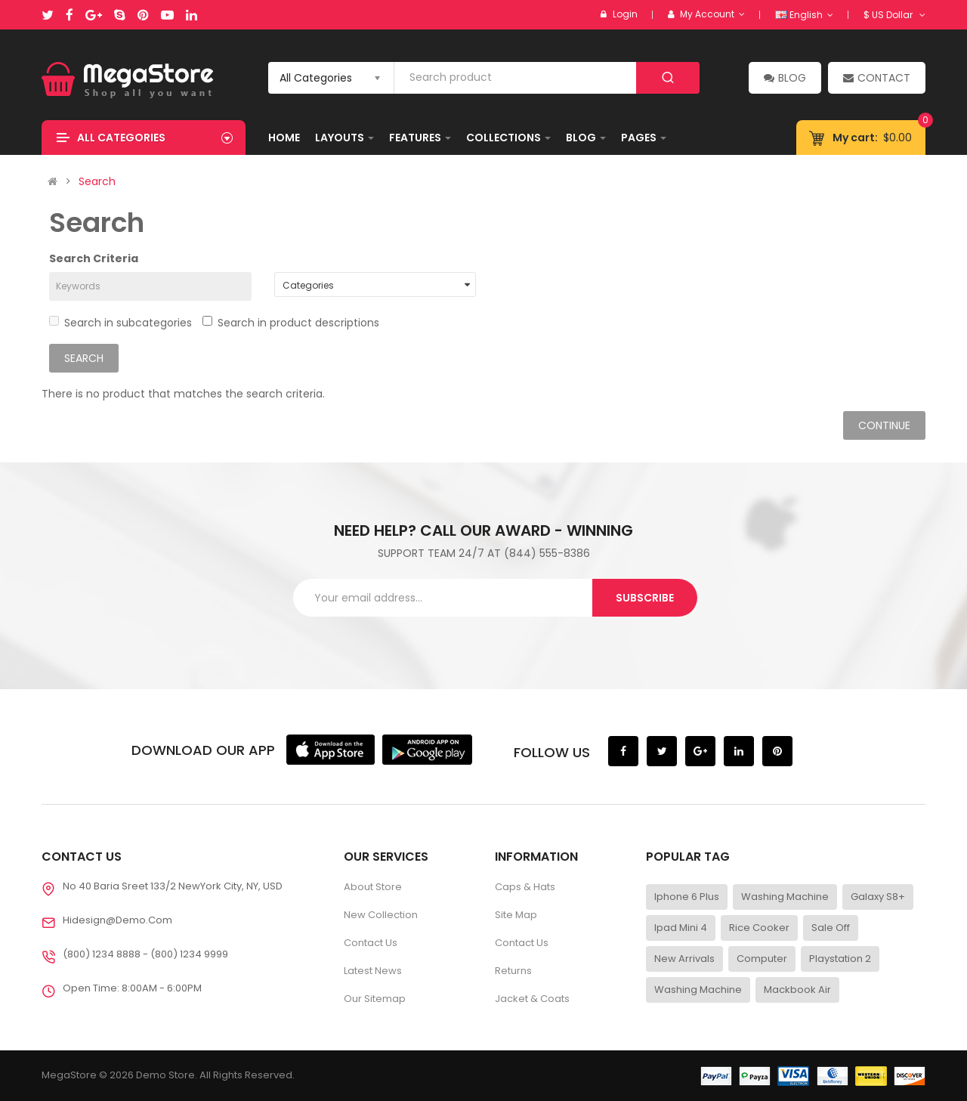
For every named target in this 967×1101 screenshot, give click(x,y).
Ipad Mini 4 (680, 927)
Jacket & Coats (532, 998)
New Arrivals (684, 958)
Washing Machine (785, 896)
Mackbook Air (797, 989)
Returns (513, 970)
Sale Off (830, 927)
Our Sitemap (375, 998)
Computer (762, 958)
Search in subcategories (120, 322)
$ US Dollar (894, 14)
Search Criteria (93, 258)
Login (625, 14)
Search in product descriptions (290, 322)
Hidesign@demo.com (117, 920)
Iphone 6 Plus (686, 896)
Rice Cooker (759, 927)
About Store (373, 887)
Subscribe (645, 597)
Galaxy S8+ (878, 896)
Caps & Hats (525, 887)
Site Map (516, 915)
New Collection (381, 915)
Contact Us (370, 943)
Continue (884, 425)
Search (97, 181)
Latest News (373, 970)
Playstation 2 (840, 958)
